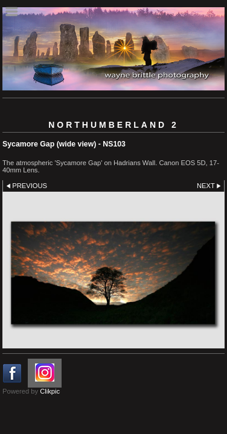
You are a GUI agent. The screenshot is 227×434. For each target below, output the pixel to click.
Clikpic (50, 391)
